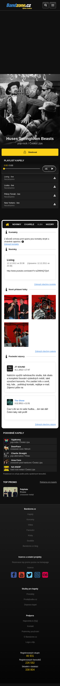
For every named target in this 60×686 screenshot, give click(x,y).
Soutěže (30, 541)
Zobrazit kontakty (11, 244)
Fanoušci (30, 530)
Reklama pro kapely (48, 482)
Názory (50, 224)
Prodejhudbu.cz (30, 599)
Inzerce (30, 567)
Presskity (30, 594)
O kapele (29, 224)
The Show (19, 400)
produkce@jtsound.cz (34, 387)
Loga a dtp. (30, 642)
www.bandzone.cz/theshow (20, 415)
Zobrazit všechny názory (45, 424)
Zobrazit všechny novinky (45, 284)
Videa (30, 525)
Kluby (30, 535)
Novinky (16, 224)
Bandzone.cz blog (30, 546)
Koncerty (30, 519)
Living (10, 260)
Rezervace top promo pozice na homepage (30, 562)
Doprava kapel (30, 605)
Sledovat (30, 152)
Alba (40, 224)
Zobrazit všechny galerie (45, 351)
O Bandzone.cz (30, 637)
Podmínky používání (30, 631)
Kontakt (30, 626)
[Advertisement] (30, 42)
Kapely (30, 514)
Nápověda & (30, 621)
